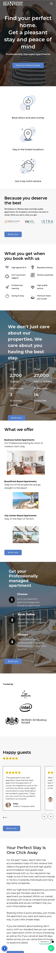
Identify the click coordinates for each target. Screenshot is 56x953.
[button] (51, 3)
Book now (13, 234)
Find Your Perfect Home (28, 65)
